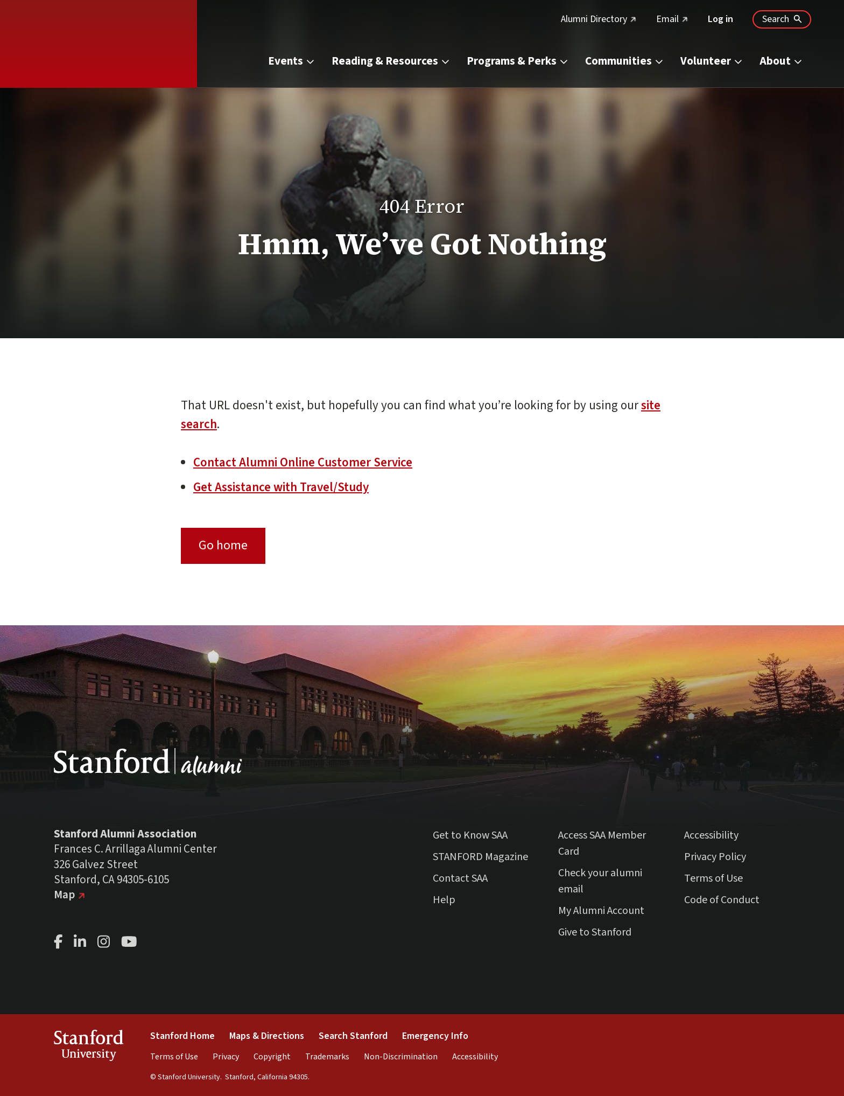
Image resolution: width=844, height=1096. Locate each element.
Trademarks (327, 1057)
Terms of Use (713, 878)
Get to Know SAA (470, 835)
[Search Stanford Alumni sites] (781, 19)
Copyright (272, 1057)
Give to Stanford (594, 932)
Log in (720, 19)
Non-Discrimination (401, 1057)
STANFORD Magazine (480, 856)
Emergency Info (435, 1036)
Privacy (226, 1057)
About (781, 61)
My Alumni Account (601, 910)
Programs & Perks (518, 61)
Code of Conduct (721, 899)
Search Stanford (353, 1036)
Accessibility (711, 835)
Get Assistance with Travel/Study (281, 487)
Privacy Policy (715, 856)
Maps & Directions (266, 1036)
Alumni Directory (599, 19)
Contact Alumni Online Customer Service (302, 462)
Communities (624, 61)
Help (444, 899)
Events (291, 61)
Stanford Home (182, 1036)
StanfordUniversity (88, 1047)
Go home (223, 545)
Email (672, 19)
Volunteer (711, 61)
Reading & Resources (391, 61)
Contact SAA (460, 878)
